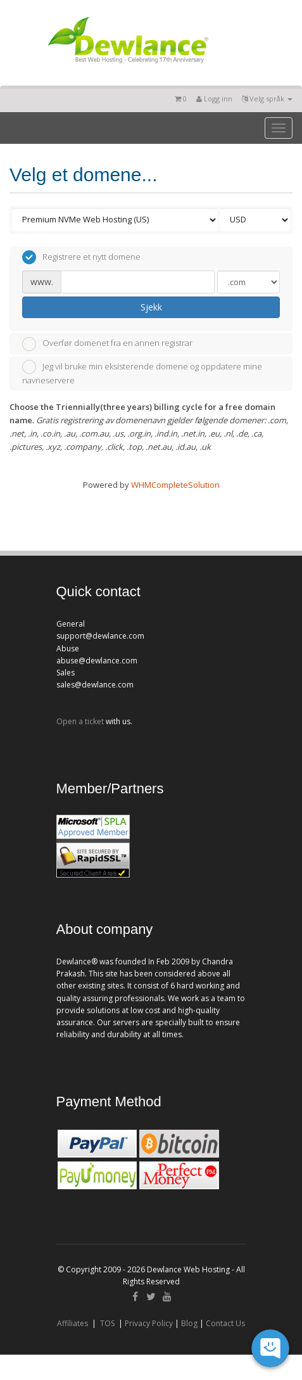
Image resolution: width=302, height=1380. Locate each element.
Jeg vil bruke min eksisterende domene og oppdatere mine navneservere (142, 373)
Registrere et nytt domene (81, 257)
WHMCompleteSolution (175, 484)
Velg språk (267, 98)
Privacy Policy (149, 1323)
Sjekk (151, 307)
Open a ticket (80, 721)
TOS (107, 1323)
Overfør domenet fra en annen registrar (107, 344)
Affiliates (72, 1323)
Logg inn (214, 98)
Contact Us (225, 1323)
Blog (189, 1323)
